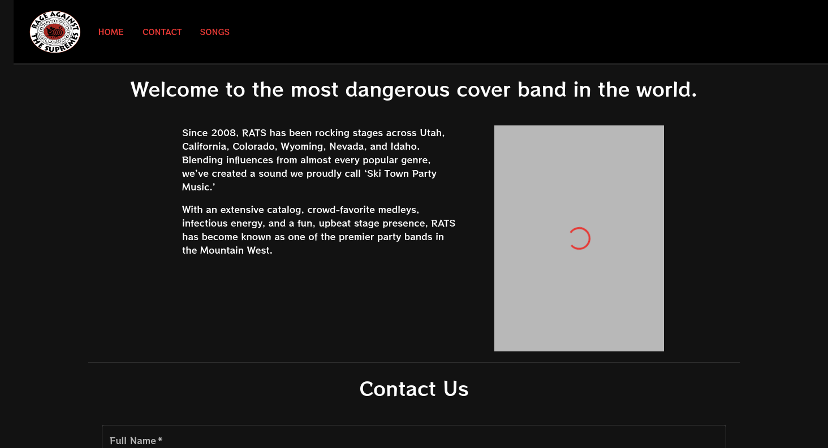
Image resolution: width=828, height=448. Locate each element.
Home (111, 31)
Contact (162, 31)
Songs (215, 31)
